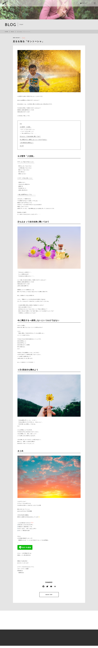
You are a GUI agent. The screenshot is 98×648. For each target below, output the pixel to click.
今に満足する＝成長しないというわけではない (33, 139)
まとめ (22, 145)
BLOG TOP (49, 595)
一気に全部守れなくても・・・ (29, 133)
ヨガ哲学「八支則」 (26, 127)
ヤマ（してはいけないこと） (28, 129)
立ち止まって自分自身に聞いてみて (30, 136)
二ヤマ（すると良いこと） (27, 131)
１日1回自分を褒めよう (27, 142)
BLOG (23, 37)
